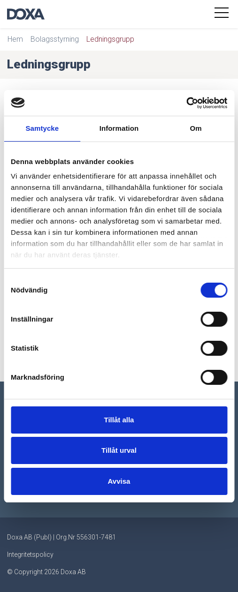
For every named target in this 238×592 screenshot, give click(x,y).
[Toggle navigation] (223, 14)
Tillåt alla (119, 420)
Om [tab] (196, 128)
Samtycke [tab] (42, 128)
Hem (15, 39)
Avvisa (119, 481)
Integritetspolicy (30, 554)
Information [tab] (119, 128)
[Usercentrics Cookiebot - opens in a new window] (186, 103)
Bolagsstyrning (55, 39)
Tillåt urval (119, 450)
